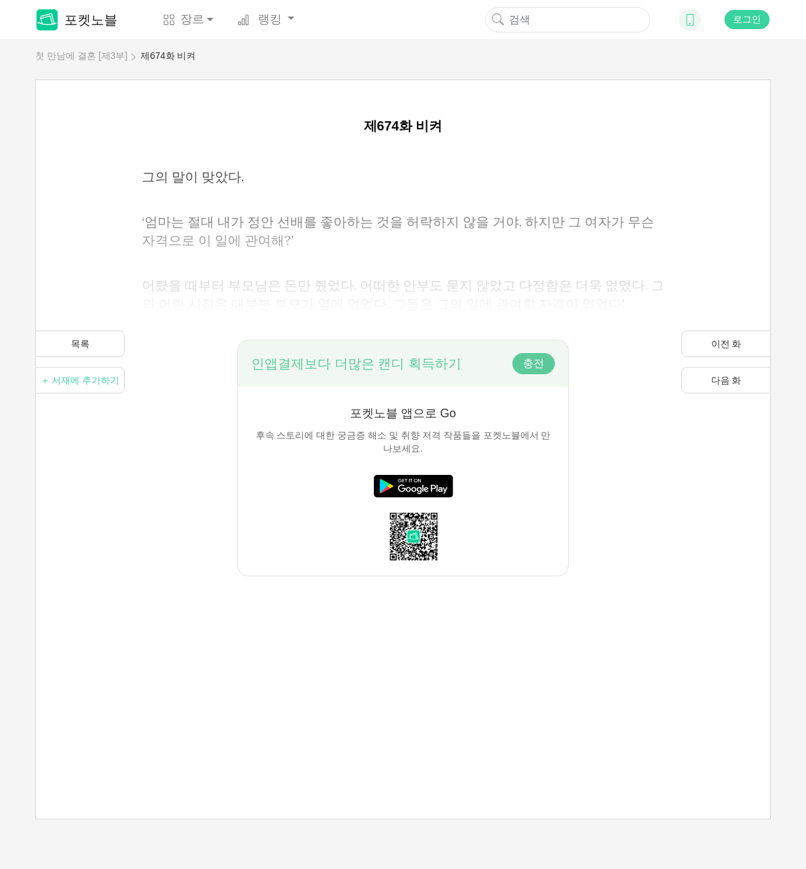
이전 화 (726, 343)
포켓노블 (76, 19)
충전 (533, 363)
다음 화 (726, 380)
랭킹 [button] (261, 19)
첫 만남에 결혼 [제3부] (81, 55)
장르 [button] (183, 19)
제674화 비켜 (168, 55)
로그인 (747, 19)
